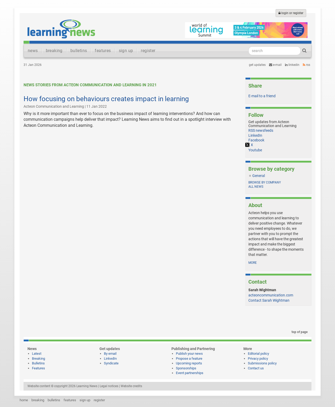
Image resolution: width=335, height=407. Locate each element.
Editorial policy (258, 354)
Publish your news (189, 354)
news (33, 50)
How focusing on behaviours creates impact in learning (106, 99)
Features (38, 368)
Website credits (131, 386)
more (252, 263)
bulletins (78, 50)
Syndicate (111, 363)
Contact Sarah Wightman (268, 300)
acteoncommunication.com (270, 295)
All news (255, 186)
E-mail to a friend (262, 96)
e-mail (275, 65)
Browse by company (264, 182)
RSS (306, 65)
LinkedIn (292, 65)
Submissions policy (262, 363)
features (103, 50)
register (148, 50)
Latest (36, 354)
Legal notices (109, 386)
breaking (54, 50)
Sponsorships (186, 368)
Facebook (256, 140)
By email (110, 354)
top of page (299, 332)
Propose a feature (189, 358)
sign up (126, 50)
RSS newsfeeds (260, 130)
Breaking (38, 358)
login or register (290, 13)
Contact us (256, 368)
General (258, 176)
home (24, 400)
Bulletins (38, 363)
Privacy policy (258, 358)
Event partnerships (189, 373)
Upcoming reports (189, 363)
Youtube (255, 150)
